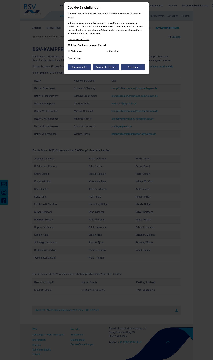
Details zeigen (75, 58)
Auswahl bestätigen (106, 67)
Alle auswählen (79, 67)
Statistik (113, 51)
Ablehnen (133, 67)
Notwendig (76, 51)
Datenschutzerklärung (79, 39)
